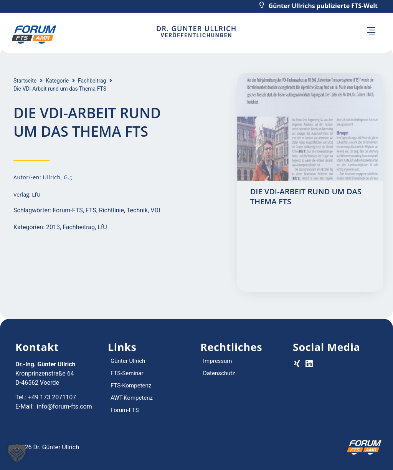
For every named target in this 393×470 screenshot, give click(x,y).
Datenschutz (219, 373)
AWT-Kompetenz (132, 397)
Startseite (24, 81)
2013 (53, 227)
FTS (91, 210)
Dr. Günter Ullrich (196, 28)
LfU (102, 227)
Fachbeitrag (92, 81)
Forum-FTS (68, 210)
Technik (137, 210)
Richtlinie (111, 210)
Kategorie (57, 81)
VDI (155, 210)
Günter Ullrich (128, 360)
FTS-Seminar (127, 373)
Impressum (217, 360)
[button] (371, 32)
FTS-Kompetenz (131, 385)
